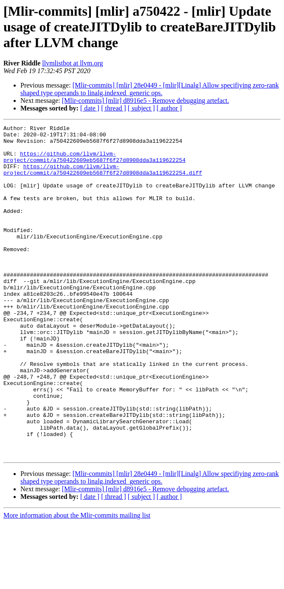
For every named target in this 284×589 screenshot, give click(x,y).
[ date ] (89, 108)
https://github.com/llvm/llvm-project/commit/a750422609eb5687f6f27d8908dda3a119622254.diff (102, 179)
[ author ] (169, 108)
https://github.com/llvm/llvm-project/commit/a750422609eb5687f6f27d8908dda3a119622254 (94, 163)
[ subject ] (141, 108)
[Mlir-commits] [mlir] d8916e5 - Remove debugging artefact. (145, 100)
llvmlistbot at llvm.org (72, 63)
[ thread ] (113, 108)
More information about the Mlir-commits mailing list (76, 581)
